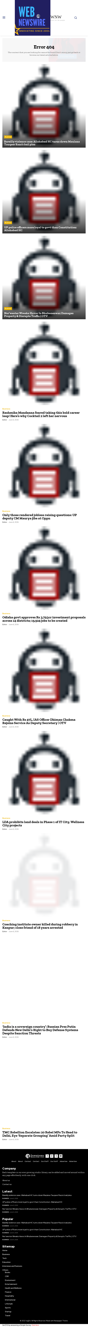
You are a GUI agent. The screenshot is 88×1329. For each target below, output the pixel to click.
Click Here (35, 1325)
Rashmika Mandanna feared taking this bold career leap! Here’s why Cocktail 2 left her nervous (41, 414)
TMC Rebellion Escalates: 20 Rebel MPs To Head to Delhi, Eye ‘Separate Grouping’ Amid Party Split (39, 1134)
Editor (4, 420)
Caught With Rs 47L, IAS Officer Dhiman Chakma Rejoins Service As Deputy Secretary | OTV (38, 721)
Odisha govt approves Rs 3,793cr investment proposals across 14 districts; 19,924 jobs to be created (44, 619)
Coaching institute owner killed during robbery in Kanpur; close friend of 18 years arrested (40, 926)
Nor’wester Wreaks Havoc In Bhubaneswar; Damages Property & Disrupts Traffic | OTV (39, 1209)
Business (8, 137)
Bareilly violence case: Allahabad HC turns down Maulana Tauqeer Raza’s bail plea (37, 1195)
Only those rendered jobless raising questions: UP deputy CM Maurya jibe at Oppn (39, 516)
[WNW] (35, 1156)
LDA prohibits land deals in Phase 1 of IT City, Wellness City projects (43, 823)
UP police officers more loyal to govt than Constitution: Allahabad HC (32, 1202)
